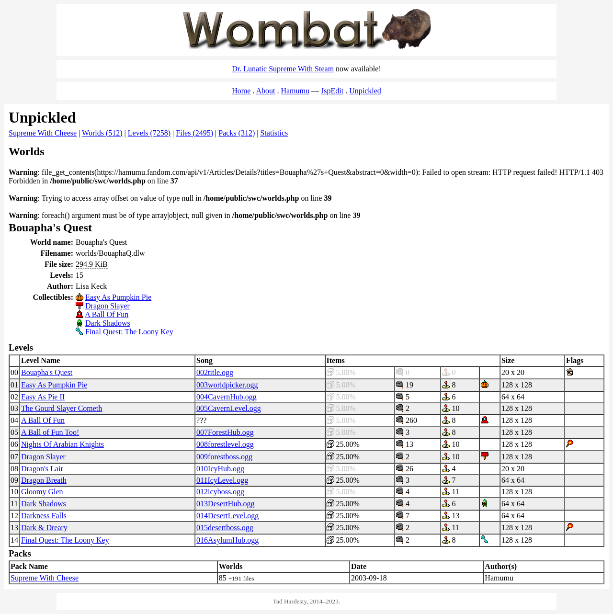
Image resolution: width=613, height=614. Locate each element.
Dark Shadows (107, 323)
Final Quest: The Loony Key (129, 332)
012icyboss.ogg (220, 492)
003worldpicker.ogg (227, 385)
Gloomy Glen (42, 492)
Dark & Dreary (44, 527)
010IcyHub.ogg (220, 469)
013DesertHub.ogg (225, 504)
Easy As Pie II (43, 397)
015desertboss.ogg (224, 527)
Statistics (274, 133)
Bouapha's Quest (46, 372)
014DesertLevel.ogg (227, 516)
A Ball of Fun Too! (50, 432)
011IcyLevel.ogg (222, 480)
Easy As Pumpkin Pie (118, 297)
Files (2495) (194, 133)
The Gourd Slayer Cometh (61, 408)
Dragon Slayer (107, 306)
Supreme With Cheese (43, 133)
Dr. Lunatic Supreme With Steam (283, 69)
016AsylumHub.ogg (227, 540)
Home (241, 91)
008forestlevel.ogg (225, 444)
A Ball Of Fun (106, 314)
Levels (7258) (149, 133)
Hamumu (295, 91)
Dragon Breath (44, 480)
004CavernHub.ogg (226, 397)
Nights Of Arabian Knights (62, 444)
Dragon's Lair (42, 469)
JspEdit (332, 91)
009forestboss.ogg (224, 457)
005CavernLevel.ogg (228, 408)
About (265, 91)
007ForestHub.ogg (225, 432)
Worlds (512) (102, 133)
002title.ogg (214, 372)
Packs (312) (236, 133)
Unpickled (365, 91)
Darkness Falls (44, 516)
